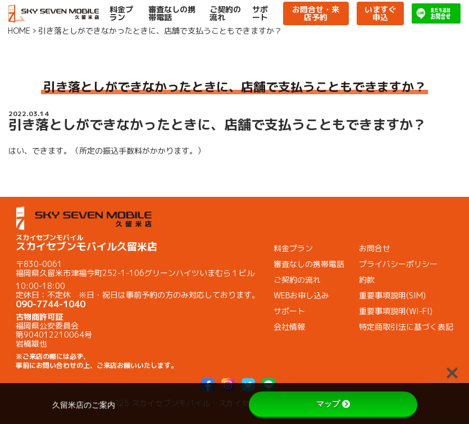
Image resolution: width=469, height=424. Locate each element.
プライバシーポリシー (398, 264)
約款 (367, 279)
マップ (333, 404)
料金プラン (121, 13)
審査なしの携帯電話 (171, 13)
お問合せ (374, 248)
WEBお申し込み (301, 295)
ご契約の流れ (225, 13)
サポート (260, 13)
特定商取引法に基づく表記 (406, 326)
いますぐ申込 (380, 13)
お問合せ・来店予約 (315, 13)
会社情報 (289, 326)
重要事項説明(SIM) (392, 295)
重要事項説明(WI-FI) (395, 311)
